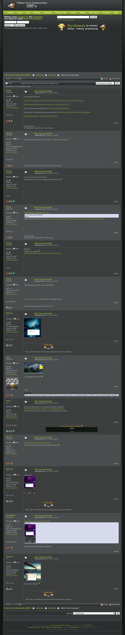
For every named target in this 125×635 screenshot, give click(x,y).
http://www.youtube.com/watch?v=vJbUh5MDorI (41, 116)
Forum (19, 13)
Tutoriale (36, 13)
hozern (9, 279)
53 (15, 79)
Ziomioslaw (10, 515)
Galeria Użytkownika (11, 107)
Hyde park (52, 75)
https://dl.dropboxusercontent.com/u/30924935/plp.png (44, 409)
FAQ (28, 13)
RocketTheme (74, 627)
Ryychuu (9, 133)
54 (17, 79)
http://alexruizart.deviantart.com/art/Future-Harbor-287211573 (46, 104)
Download (48, 13)
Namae (9, 171)
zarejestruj (37, 17)
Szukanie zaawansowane (65, 20)
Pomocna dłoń (61, 13)
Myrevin (9, 437)
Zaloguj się (23, 17)
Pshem (8, 90)
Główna (11, 13)
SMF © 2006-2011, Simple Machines (52, 627)
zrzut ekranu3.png (30, 299)
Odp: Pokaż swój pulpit (43, 91)
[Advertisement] (50, 53)
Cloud (8, 401)
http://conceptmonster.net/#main (57, 108)
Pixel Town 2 (94, 13)
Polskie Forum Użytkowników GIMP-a (17, 75)
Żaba (8, 357)
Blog (116, 13)
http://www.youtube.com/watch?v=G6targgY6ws (74, 112)
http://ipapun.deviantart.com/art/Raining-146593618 (42, 253)
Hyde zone (40, 75)
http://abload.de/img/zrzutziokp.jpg (37, 443)
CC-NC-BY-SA (87, 625)
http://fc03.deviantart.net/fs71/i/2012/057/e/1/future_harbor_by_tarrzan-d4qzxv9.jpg (54, 101)
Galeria (73, 13)
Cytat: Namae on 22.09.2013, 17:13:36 (36, 213)
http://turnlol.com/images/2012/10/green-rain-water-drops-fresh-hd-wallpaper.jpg (74, 219)
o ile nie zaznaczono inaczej (60, 625)
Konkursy (106, 13)
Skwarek (9, 313)
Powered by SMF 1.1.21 (34, 627)
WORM (82, 13)
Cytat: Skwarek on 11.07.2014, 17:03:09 (37, 521)
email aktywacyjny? (33, 19)
